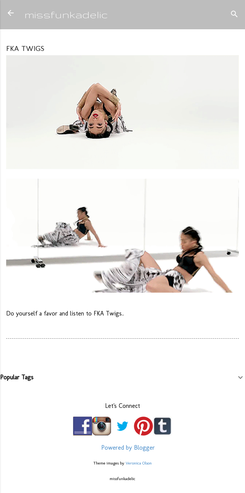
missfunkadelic (66, 14)
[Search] (234, 15)
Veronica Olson (139, 463)
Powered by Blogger (122, 447)
